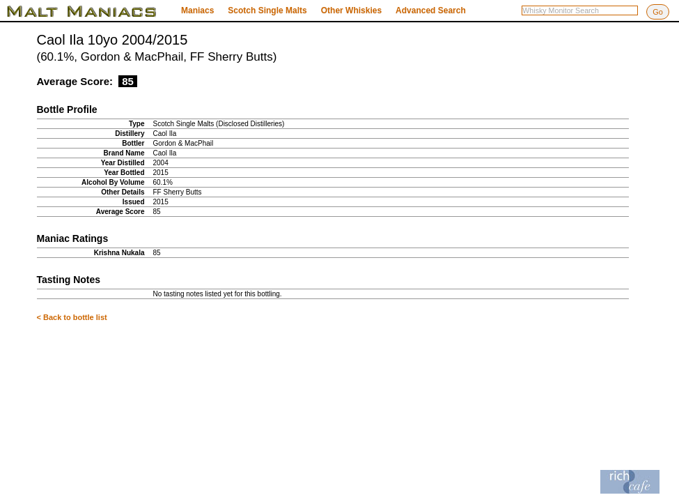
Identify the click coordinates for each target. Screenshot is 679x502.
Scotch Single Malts (267, 10)
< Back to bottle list (72, 317)
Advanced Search (431, 10)
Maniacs (197, 10)
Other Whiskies (351, 10)
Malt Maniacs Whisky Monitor (90, 11)
